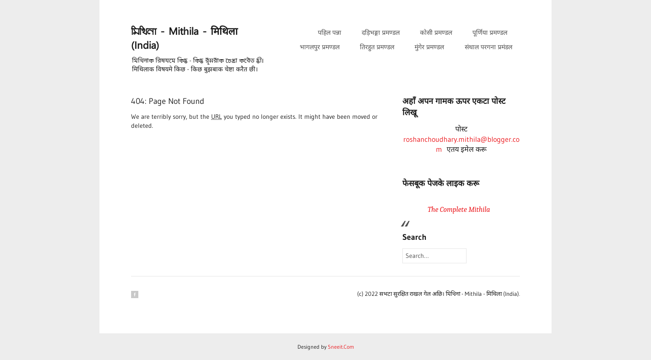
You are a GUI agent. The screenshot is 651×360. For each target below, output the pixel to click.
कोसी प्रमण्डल (436, 32)
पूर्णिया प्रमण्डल (489, 32)
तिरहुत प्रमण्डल (377, 47)
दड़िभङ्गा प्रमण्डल (381, 32)
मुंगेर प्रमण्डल (429, 47)
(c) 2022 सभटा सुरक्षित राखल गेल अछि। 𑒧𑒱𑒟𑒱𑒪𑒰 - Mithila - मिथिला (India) (438, 293)
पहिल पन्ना (329, 32)
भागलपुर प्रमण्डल (320, 47)
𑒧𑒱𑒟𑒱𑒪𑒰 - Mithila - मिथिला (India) (184, 39)
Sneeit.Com (341, 346)
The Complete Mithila (459, 210)
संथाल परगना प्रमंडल (488, 47)
